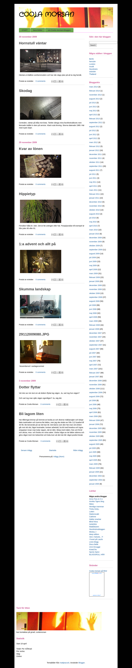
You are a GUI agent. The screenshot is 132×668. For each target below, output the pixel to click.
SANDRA (93, 524)
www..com (97, 573)
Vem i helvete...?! (96, 537)
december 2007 (95, 333)
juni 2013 (93, 107)
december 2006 (95, 381)
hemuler (92, 61)
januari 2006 (94, 424)
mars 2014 (93, 87)
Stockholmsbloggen (97, 529)
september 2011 (95, 166)
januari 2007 (94, 377)
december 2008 (95, 285)
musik (91, 66)
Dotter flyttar (30, 387)
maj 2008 (93, 313)
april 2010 (93, 226)
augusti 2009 (94, 254)
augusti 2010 (94, 214)
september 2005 (95, 440)
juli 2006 (92, 400)
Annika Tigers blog (96, 501)
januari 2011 (94, 198)
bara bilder (37, 30)
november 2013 (95, 95)
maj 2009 (93, 265)
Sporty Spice (94, 552)
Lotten (91, 512)
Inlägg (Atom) (58, 457)
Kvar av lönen (31, 149)
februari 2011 (94, 194)
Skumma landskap (35, 289)
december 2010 (95, 202)
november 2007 (95, 337)
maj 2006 (93, 408)
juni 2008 (93, 309)
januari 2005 (94, 472)
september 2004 (95, 480)
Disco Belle (93, 544)
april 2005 (93, 460)
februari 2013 (94, 119)
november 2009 (95, 242)
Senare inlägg (26, 450)
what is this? (97, 595)
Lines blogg (93, 542)
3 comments (45, 441)
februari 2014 (94, 91)
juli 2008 (92, 305)
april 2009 (93, 269)
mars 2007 (93, 369)
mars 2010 (93, 230)
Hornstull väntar (33, 43)
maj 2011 (93, 182)
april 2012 (93, 138)
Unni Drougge (94, 547)
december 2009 (95, 238)
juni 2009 (93, 261)
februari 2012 (94, 146)
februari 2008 (94, 325)
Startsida (52, 450)
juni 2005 (93, 452)
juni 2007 (93, 357)
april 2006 (93, 412)
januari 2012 (94, 150)
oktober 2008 (94, 293)
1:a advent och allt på (37, 244)
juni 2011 (93, 178)
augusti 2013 (94, 99)
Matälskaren (94, 527)
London (92, 64)
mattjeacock (64, 663)
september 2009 (95, 250)
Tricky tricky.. (94, 509)
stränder (92, 72)
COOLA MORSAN (46, 14)
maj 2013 (93, 111)
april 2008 (93, 317)
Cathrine (92, 517)
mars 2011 (93, 190)
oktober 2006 (94, 389)
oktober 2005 (94, 436)
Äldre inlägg (78, 450)
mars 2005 (93, 464)
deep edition (94, 534)
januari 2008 (94, 329)
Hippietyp (27, 194)
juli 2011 (92, 174)
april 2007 (93, 365)
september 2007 (95, 345)
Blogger (82, 663)
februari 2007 (94, 373)
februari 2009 (94, 277)
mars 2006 (93, 416)
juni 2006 (93, 404)
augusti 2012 (94, 126)
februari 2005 (94, 468)
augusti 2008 (94, 301)
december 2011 (95, 154)
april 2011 (93, 186)
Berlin (91, 59)
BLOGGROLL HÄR (97, 555)
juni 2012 (93, 134)
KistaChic (93, 549)
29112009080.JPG (34, 334)
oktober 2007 (94, 341)
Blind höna (93, 522)
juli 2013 (92, 103)
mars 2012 (93, 142)
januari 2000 (94, 484)
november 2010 (95, 206)
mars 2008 (93, 321)
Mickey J (92, 532)
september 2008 (95, 297)
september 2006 (95, 392)
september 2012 (95, 122)
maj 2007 (93, 361)
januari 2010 (94, 234)
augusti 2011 (94, 170)
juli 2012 (92, 130)
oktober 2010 (94, 210)
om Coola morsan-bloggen (59, 30)
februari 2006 (94, 420)
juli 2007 (92, 353)
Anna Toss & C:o (96, 499)
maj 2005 (93, 456)
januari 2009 (94, 281)
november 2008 (95, 289)
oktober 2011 (94, 162)
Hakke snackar (95, 519)
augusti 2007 (94, 349)
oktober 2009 (94, 246)
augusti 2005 (94, 444)
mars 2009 (93, 273)
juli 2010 (92, 218)
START (25, 30)
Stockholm (93, 69)
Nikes (91, 504)
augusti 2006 (94, 396)
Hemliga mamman (96, 507)
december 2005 (95, 428)
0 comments (40, 81)
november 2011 (95, 158)
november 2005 (95, 432)
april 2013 (93, 115)
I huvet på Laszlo (96, 539)
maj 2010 (93, 222)
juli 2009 (92, 257)
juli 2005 (92, 448)
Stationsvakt (94, 514)
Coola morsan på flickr (98, 571)
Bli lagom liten (31, 414)
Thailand (92, 74)
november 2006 (95, 385)
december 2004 (95, 476)
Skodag (25, 91)
